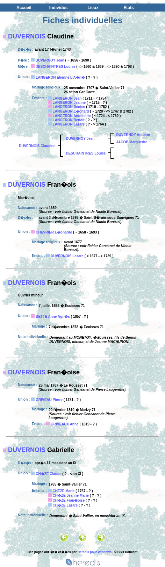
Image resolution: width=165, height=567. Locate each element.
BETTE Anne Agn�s (53, 316)
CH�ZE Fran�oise (69, 500)
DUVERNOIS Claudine (37, 146)
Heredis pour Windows (95, 552)
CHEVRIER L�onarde (54, 232)
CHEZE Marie (64, 491)
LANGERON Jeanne (69, 103)
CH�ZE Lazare (65, 505)
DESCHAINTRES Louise (56, 67)
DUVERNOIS (26, 36)
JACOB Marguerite (131, 142)
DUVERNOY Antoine (133, 135)
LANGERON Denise (69, 107)
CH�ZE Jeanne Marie (71, 495)
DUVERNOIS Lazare (67, 256)
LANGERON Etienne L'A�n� (60, 77)
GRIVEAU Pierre (49, 400)
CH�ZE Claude (48, 474)
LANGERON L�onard (71, 111)
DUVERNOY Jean (50, 60)
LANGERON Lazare (69, 124)
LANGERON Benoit (69, 120)
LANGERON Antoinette (72, 116)
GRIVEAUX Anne (65, 424)
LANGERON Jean (67, 98)
